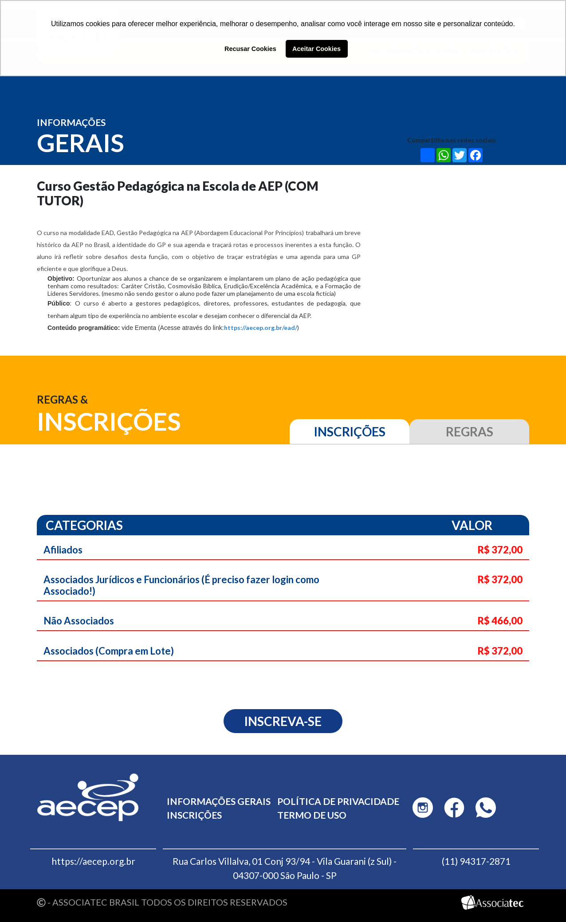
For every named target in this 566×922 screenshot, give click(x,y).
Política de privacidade (338, 801)
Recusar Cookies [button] (250, 48)
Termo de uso (311, 814)
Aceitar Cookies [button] (316, 48)
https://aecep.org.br (93, 861)
